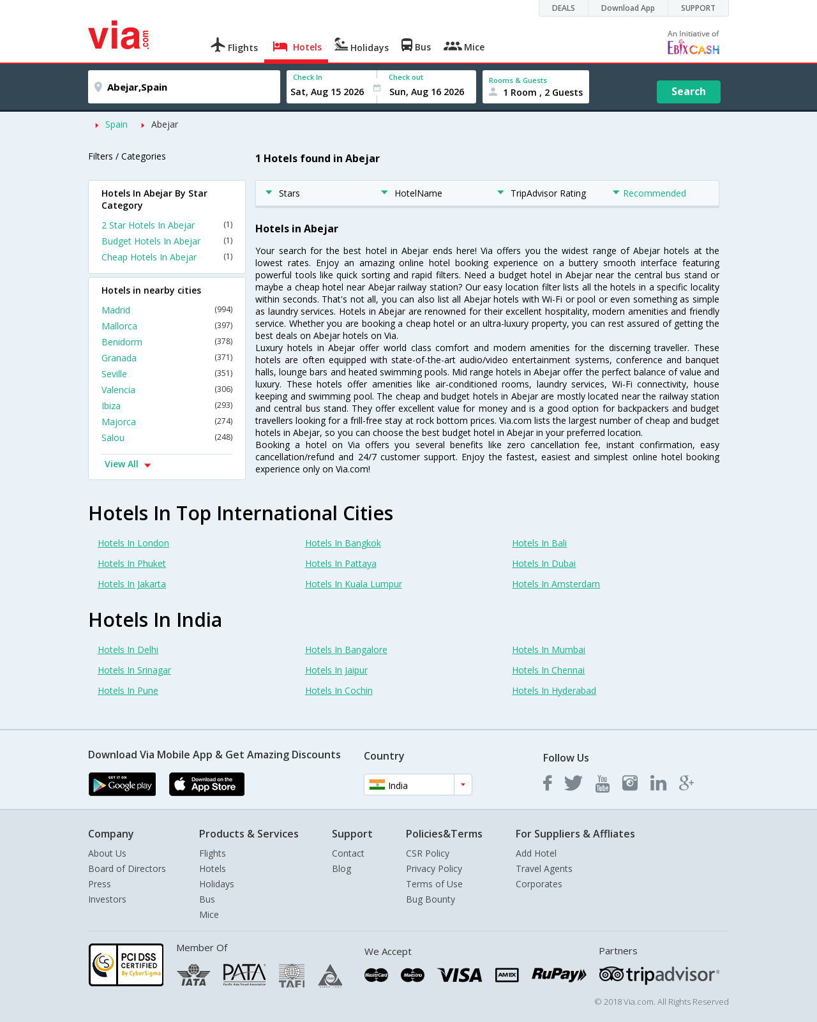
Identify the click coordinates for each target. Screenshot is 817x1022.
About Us (107, 853)
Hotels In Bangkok (343, 543)
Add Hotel (536, 853)
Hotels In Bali (539, 543)
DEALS (563, 8)
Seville (166, 374)
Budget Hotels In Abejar (166, 241)
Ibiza (166, 406)
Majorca (166, 422)
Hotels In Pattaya (341, 563)
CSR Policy (427, 853)
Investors (107, 899)
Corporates (539, 884)
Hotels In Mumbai (548, 649)
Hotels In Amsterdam (556, 584)
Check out (406, 77)
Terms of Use (434, 884)
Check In (307, 77)
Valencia (166, 390)
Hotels (212, 868)
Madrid (166, 310)
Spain (116, 124)
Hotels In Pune (128, 690)
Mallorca (166, 326)
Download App (628, 8)
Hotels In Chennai (548, 670)
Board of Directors (127, 868)
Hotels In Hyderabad (554, 690)
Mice (209, 914)
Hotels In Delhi (128, 649)
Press (99, 884)
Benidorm (166, 342)
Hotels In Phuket (132, 563)
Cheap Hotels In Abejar (166, 257)
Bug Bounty (430, 899)
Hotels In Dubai (544, 563)
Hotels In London (133, 543)
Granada (166, 358)
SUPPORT (698, 8)
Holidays (216, 884)
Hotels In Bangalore (346, 649)
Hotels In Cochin (339, 690)
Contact (348, 853)
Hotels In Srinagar (134, 670)
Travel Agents (544, 868)
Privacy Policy (434, 868)
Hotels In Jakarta (132, 584)
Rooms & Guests (518, 80)
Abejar (164, 124)
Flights (212, 853)
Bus (207, 899)
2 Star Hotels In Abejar (166, 225)
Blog (341, 868)
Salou (166, 438)
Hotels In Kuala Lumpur (353, 584)
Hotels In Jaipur (336, 670)
